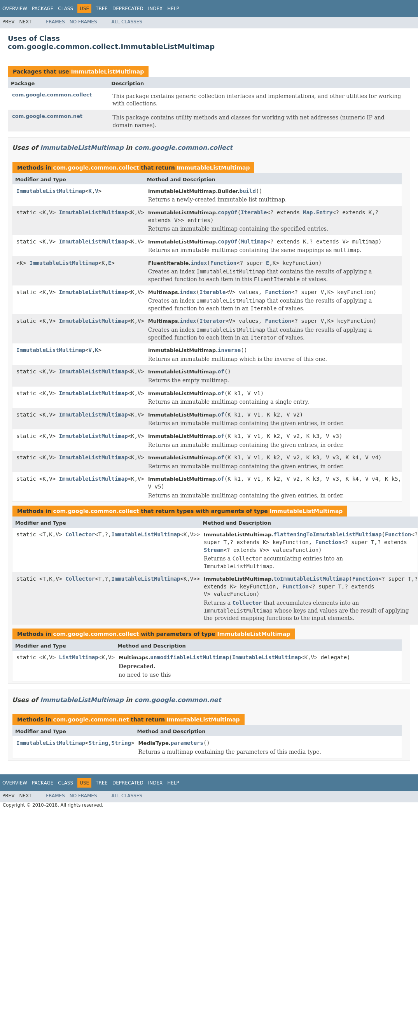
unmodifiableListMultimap (189, 657)
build (248, 191)
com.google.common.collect (52, 95)
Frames (55, 22)
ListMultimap (78, 657)
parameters (187, 743)
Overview (14, 8)
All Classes (127, 22)
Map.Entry (317, 212)
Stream (214, 550)
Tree (102, 8)
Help (173, 8)
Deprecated (127, 8)
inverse (229, 350)
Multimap (254, 241)
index (199, 263)
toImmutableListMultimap (311, 579)
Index (155, 8)
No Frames (83, 22)
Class (65, 8)
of (221, 371)
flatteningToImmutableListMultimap (327, 534)
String (98, 743)
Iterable (254, 212)
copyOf (228, 212)
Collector (80, 534)
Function (223, 263)
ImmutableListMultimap (107, 71)
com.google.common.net (47, 116)
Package (42, 8)
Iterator (212, 321)
